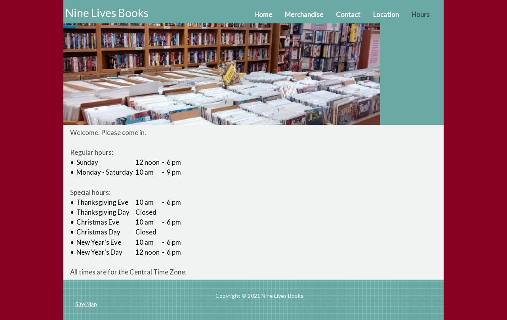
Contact (348, 14)
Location (386, 14)
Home (263, 14)
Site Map (86, 304)
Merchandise (304, 14)
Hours (421, 14)
